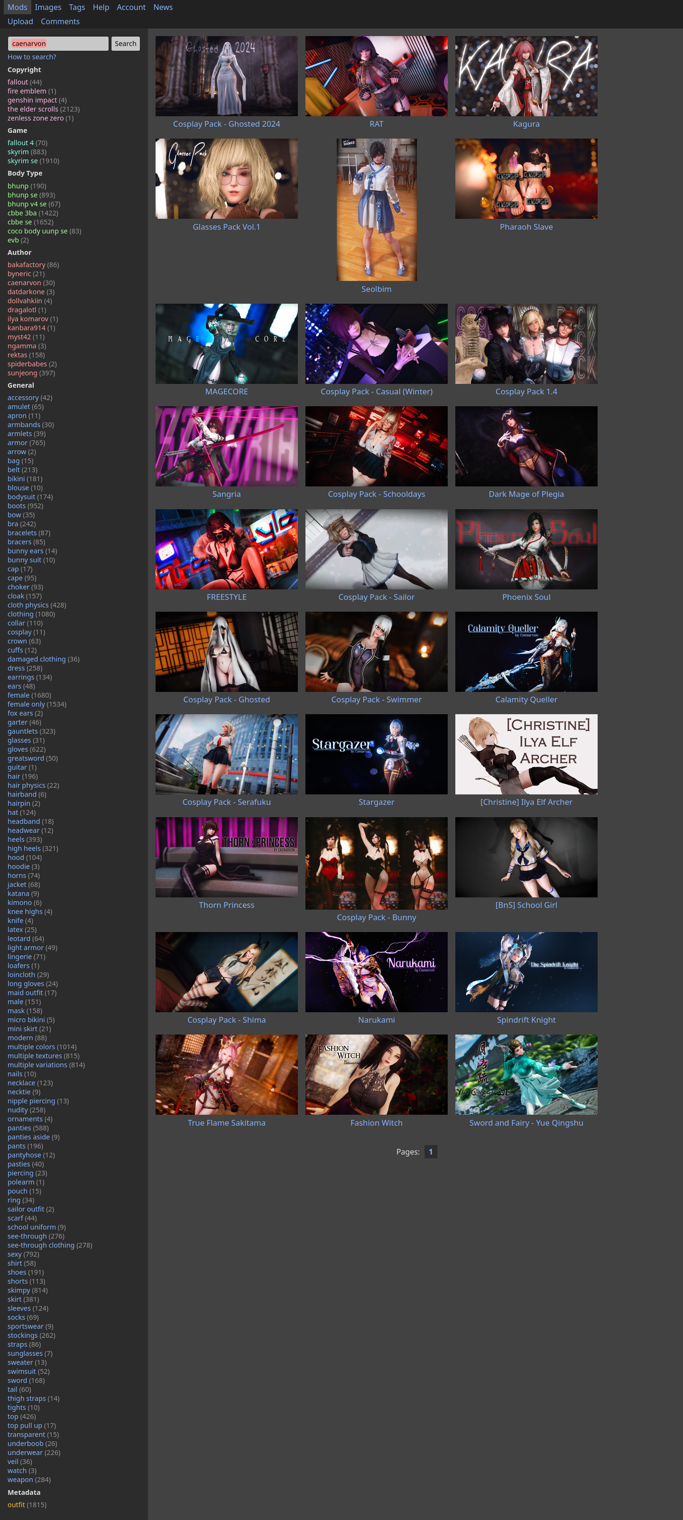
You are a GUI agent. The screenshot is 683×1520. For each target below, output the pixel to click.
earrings (30, 676)
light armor (32, 947)
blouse (25, 487)
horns (24, 875)
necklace (30, 1082)
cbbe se (31, 221)
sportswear (31, 1326)
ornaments (30, 1118)
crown (24, 640)
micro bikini (31, 1019)
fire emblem (32, 90)
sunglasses (30, 1353)
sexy (23, 1254)
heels (25, 839)
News (163, 7)
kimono (25, 902)
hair (23, 776)
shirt (22, 1263)
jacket (24, 884)
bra (22, 523)
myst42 (26, 336)
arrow (22, 451)
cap (20, 568)
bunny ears (32, 550)
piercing (27, 1172)
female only (37, 704)
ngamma (27, 345)
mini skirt (29, 1028)
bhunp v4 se (34, 203)
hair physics (33, 785)
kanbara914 (31, 327)
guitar (22, 767)
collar (25, 622)
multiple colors (42, 1046)
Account (131, 7)
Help (101, 7)
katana (23, 893)
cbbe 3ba (33, 212)
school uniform (37, 1226)
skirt (23, 1299)
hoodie (24, 866)
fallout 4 (27, 142)
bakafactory (33, 264)
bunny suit (31, 559)
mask (25, 1010)
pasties (26, 1163)
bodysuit (30, 496)
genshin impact (37, 99)
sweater (27, 1362)
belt (22, 469)
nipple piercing (38, 1100)
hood (25, 857)
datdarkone (31, 291)
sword (26, 1380)
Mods (18, 7)
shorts (27, 1281)
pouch (24, 1190)
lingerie (27, 956)
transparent (33, 1434)
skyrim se (33, 160)
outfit (27, 1504)
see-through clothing (50, 1245)
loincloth (28, 974)
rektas (26, 354)
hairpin (24, 803)
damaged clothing (44, 658)
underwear (34, 1452)
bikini (25, 478)
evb (18, 239)
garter (24, 722)
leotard (26, 938)
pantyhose (31, 1154)
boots (25, 505)
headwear (30, 830)
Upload (20, 21)
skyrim (27, 151)
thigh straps (34, 1398)
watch (22, 1470)
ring (21, 1199)
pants (25, 1145)
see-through (36, 1235)
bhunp (27, 185)
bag (21, 460)
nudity (27, 1109)
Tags (77, 7)
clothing (31, 613)
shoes (26, 1272)
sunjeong (31, 372)
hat (22, 812)
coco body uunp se (45, 230)
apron (24, 415)
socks (23, 1317)
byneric (26, 273)
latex (22, 929)
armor (26, 442)
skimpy (28, 1290)
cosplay (26, 631)
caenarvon (31, 282)
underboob (32, 1443)
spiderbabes (32, 363)
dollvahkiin (30, 300)
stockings (31, 1335)
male (24, 1001)
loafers (23, 965)
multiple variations (46, 1064)
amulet (26, 406)
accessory (30, 397)
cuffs (22, 649)
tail (19, 1389)
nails (22, 1073)
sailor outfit (31, 1208)
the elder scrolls (44, 108)
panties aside (34, 1136)
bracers (26, 541)
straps (24, 1344)
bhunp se (31, 194)
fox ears (25, 713)
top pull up (32, 1425)
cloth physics (37, 604)
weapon (29, 1479)
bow (21, 514)
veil (20, 1461)
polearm (26, 1181)
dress (25, 667)
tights (24, 1407)
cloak (25, 595)
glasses (26, 740)
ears (21, 685)
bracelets (29, 532)
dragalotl (27, 309)
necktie (24, 1091)
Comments (60, 21)
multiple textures (44, 1055)
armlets (27, 433)
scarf (22, 1217)
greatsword (33, 758)
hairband (27, 794)
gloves (27, 749)
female (29, 694)
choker (25, 586)
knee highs (30, 911)
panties (28, 1127)
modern (27, 1037)
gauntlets (31, 731)
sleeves (28, 1308)
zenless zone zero (41, 117)
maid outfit (32, 992)
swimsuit (29, 1371)
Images (48, 7)
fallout (25, 81)
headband (31, 821)
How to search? (32, 56)
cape (22, 577)
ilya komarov (33, 318)
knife (20, 920)
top (22, 1416)
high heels (33, 848)
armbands (31, 424)
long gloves (33, 983)
